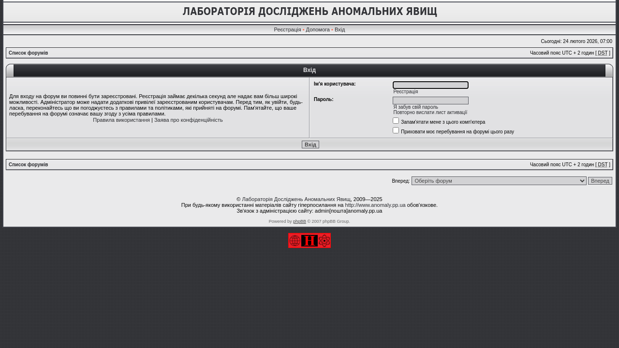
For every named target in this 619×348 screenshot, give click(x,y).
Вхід (340, 29)
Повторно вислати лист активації (430, 112)
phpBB (299, 221)
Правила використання (121, 120)
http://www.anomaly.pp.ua (375, 205)
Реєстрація (287, 29)
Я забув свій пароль (415, 107)
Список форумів (28, 53)
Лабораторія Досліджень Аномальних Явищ (296, 199)
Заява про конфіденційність (188, 120)
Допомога (318, 29)
